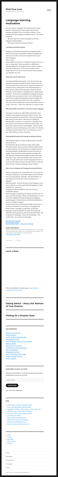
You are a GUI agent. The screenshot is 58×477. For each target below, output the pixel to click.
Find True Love (14, 9)
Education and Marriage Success (17, 422)
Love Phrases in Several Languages (16, 348)
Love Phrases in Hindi (13, 415)
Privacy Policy (11, 441)
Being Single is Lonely (12, 339)
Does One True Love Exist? (14, 345)
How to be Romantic (12, 350)
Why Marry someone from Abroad (17, 420)
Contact (9, 437)
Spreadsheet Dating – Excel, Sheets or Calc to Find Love (24, 409)
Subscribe (12, 385)
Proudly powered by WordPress (21, 472)
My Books (10, 439)
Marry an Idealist (11, 335)
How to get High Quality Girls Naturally (19, 407)
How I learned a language (13, 221)
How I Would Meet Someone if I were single (19, 341)
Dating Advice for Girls (12, 352)
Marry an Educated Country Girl (16, 417)
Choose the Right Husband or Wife (16, 337)
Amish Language (11, 358)
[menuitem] (25, 221)
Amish (8, 467)
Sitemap (9, 443)
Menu (49, 10)
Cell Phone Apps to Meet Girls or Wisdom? (19, 411)
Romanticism (10, 460)
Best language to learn (12, 222)
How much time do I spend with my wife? (19, 413)
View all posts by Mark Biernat (13, 234)
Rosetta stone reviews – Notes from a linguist (19, 224)
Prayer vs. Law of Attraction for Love (18, 424)
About (9, 435)
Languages (18, 240)
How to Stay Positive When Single (16, 354)
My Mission (9, 456)
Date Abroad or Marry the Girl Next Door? (19, 405)
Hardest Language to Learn (14, 356)
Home (8, 453)
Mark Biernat (9, 240)
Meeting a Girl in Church (13, 333)
